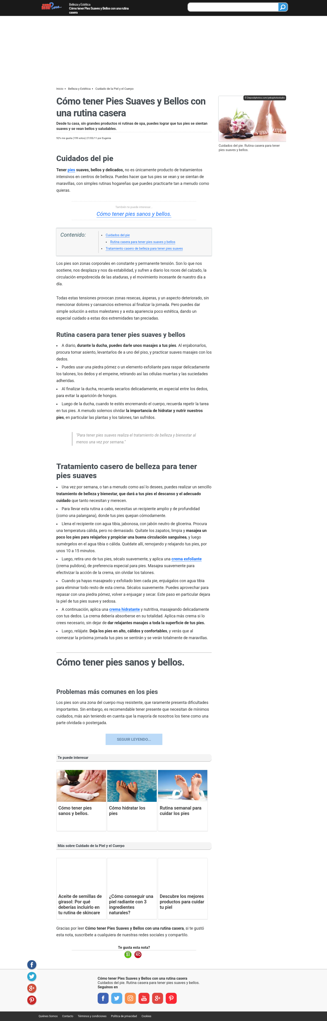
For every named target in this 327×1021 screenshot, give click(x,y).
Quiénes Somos (48, 1016)
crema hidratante (124, 609)
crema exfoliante (186, 559)
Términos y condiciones (92, 1016)
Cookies (146, 1016)
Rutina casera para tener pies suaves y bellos (142, 242)
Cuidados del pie (118, 235)
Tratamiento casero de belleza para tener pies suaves (144, 249)
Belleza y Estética (79, 5)
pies (71, 170)
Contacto (67, 1016)
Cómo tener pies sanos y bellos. (134, 214)
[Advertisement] (163, 50)
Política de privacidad (124, 1016)
